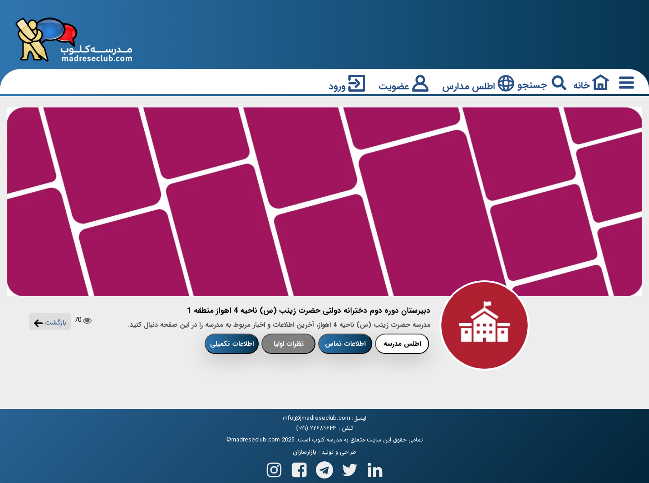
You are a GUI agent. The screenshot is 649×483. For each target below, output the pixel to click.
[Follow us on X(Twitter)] (349, 468)
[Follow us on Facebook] (299, 468)
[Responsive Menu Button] (624, 82)
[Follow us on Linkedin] (375, 468)
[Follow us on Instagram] (274, 468)
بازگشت (50, 322)
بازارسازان (304, 452)
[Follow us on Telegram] (324, 468)
